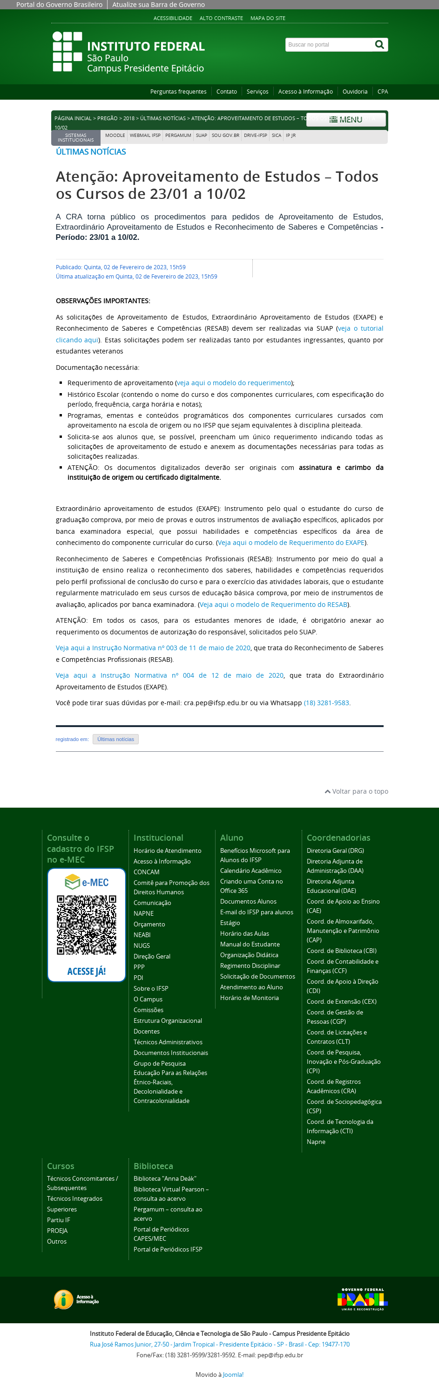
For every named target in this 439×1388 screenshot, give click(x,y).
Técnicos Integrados (74, 1199)
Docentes (147, 1031)
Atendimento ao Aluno (251, 987)
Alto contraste (221, 17)
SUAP (201, 135)
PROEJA (57, 1231)
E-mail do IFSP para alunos (256, 912)
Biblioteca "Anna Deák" (165, 1179)
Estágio (230, 923)
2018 (129, 118)
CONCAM (147, 872)
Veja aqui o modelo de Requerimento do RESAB (273, 604)
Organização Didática (249, 955)
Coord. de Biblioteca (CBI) (342, 951)
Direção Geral (152, 956)
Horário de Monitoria (249, 998)
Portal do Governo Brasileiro (59, 4)
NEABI (142, 935)
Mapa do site (267, 17)
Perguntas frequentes (178, 91)
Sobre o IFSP (151, 989)
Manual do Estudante (250, 944)
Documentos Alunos (248, 901)
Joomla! (233, 1375)
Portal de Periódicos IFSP (168, 1249)
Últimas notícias (163, 118)
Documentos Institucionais (171, 1053)
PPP (139, 967)
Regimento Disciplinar (250, 966)
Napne (316, 1142)
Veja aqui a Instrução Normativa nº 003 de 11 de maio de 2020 (153, 647)
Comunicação (152, 903)
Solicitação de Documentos (257, 976)
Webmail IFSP (145, 135)
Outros (57, 1241)
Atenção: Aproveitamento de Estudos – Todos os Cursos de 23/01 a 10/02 (217, 185)
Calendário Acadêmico (251, 871)
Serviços (258, 91)
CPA (383, 91)
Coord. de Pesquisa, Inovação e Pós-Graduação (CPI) (344, 1061)
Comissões (148, 1010)
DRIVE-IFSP (255, 135)
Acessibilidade (173, 17)
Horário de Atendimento (168, 851)
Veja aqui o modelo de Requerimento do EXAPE (291, 542)
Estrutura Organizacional (168, 1021)
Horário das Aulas (244, 934)
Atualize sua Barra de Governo (158, 4)
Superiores (62, 1209)
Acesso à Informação (305, 91)
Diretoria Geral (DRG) (335, 851)
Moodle (115, 135)
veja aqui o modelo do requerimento (234, 382)
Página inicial (73, 118)
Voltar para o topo (356, 791)
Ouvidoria (355, 91)
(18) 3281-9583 (326, 702)
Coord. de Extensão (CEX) (342, 1002)
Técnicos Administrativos (168, 1042)
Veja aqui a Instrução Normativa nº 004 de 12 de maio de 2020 (170, 675)
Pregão (107, 118)
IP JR (291, 135)
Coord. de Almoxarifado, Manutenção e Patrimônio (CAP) (343, 931)
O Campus (148, 999)
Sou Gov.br (225, 135)
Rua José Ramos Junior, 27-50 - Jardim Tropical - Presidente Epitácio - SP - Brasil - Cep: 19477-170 (220, 1344)
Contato (226, 91)
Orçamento (149, 924)
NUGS (142, 946)
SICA (276, 135)
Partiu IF (58, 1220)
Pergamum (178, 135)
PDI (138, 978)
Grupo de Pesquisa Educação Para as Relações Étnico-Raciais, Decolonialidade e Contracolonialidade (170, 1082)
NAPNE (144, 914)
